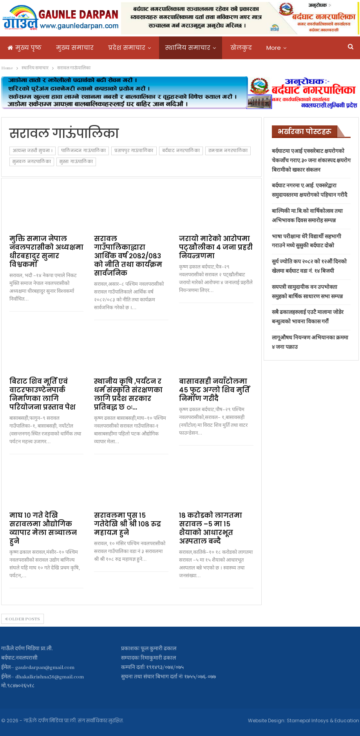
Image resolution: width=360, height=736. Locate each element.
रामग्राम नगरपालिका (228, 151)
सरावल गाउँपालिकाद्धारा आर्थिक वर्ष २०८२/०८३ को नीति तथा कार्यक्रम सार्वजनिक (128, 256)
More (273, 48)
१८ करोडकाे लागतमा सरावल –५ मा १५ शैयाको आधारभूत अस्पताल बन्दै (210, 528)
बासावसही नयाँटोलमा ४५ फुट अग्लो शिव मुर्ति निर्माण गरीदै (214, 390)
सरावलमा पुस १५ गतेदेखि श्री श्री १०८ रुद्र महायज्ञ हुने (127, 524)
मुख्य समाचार (75, 48)
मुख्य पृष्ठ (24, 48)
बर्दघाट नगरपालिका (181, 151)
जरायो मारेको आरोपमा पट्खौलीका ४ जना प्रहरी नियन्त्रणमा (216, 247)
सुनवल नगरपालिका (32, 162)
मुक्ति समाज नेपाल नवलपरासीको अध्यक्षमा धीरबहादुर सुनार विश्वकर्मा (46, 251)
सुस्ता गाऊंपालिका (76, 162)
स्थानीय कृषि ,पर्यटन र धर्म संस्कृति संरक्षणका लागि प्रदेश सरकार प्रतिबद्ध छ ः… (128, 394)
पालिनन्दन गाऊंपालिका (83, 151)
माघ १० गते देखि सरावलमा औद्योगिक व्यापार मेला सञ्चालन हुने (43, 528)
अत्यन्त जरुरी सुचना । (32, 151)
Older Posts (22, 619)
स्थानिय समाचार (187, 48)
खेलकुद (241, 48)
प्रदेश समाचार (126, 48)
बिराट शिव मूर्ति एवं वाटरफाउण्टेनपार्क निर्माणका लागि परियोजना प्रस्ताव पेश (42, 394)
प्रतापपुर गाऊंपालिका (133, 151)
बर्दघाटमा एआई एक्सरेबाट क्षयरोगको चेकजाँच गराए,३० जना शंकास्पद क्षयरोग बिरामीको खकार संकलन (311, 161)
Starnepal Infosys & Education (323, 720)
